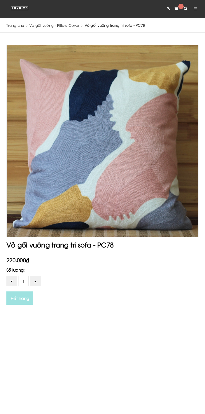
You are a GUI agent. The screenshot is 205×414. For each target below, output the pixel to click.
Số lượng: (15, 269)
